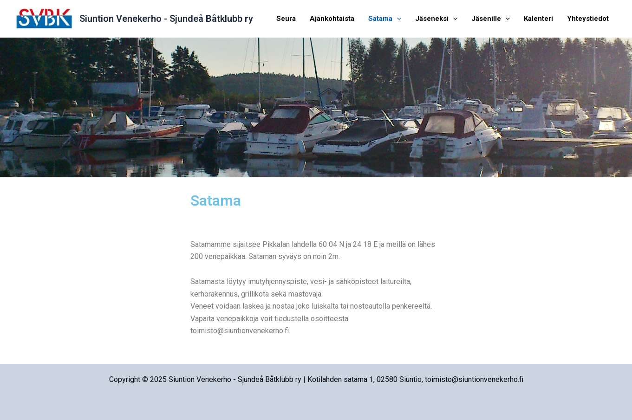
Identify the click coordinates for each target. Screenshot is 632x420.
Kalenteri (538, 18)
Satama (384, 18)
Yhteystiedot (588, 18)
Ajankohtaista (332, 18)
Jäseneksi (436, 18)
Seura (286, 18)
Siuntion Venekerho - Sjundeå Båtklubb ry (166, 18)
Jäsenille (490, 18)
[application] (396, 18)
